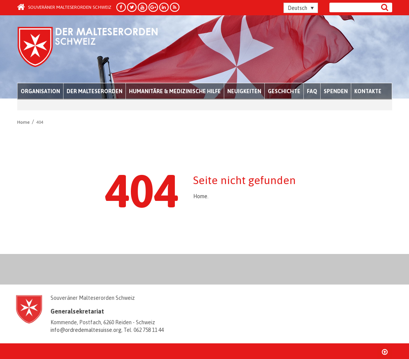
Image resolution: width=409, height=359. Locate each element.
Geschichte (284, 91)
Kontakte (367, 91)
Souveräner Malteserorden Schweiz (64, 7)
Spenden (336, 91)
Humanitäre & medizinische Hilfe (175, 91)
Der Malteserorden (94, 91)
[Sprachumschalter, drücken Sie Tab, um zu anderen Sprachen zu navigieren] (301, 8)
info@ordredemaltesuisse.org (86, 330)
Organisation (40, 91)
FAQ (312, 91)
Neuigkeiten (244, 91)
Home (200, 196)
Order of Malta (88, 49)
